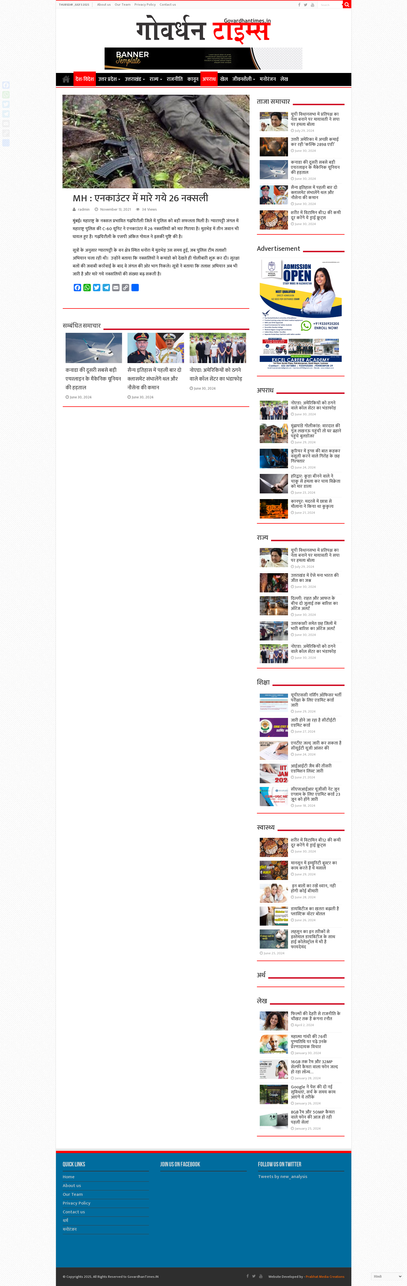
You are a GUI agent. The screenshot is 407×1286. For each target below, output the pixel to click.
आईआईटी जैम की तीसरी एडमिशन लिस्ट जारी (311, 768)
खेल (224, 79)
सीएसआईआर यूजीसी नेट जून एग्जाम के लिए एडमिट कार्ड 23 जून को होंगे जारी (315, 794)
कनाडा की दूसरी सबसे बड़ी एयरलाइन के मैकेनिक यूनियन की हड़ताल (93, 379)
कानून (192, 79)
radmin (84, 209)
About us (104, 4)
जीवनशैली (242, 79)
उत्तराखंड (133, 79)
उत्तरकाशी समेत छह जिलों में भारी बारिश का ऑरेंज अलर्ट (313, 626)
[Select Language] (387, 1276)
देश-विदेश (84, 79)
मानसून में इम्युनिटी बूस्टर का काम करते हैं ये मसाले (314, 865)
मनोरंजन (268, 79)
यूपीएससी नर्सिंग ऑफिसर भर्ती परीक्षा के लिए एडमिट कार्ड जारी (316, 700)
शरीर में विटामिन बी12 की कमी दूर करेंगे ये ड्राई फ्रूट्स (316, 215)
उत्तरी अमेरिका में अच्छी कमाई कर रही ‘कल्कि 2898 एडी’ (315, 142)
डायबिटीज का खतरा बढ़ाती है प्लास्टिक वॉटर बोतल (315, 911)
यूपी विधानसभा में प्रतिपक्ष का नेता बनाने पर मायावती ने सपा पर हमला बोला (315, 119)
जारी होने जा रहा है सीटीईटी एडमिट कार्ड (313, 723)
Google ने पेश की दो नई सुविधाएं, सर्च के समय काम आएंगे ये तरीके (313, 1092)
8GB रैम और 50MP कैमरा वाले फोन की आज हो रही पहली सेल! (313, 1117)
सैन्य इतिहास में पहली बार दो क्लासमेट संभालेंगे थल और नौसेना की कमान (154, 379)
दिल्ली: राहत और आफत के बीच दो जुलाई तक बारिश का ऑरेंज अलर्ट (314, 603)
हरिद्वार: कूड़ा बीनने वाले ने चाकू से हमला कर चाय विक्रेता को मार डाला (315, 481)
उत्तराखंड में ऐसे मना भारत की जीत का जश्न (315, 578)
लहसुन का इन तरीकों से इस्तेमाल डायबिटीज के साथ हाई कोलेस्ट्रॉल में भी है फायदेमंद (313, 939)
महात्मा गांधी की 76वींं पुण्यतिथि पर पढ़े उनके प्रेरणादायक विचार (309, 1042)
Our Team (123, 4)
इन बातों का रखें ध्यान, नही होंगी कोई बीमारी (313, 888)
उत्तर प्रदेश (107, 79)
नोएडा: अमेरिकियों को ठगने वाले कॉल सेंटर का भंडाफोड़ (216, 374)
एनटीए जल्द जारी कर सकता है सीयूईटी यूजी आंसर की (316, 745)
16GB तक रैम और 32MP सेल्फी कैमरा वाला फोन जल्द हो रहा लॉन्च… (314, 1067)
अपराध (209, 79)
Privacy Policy (145, 4)
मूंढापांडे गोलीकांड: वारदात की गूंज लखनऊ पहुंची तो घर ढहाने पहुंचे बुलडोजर (316, 431)
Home (66, 79)
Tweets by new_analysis (282, 1177)
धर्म (65, 1221)
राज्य (154, 79)
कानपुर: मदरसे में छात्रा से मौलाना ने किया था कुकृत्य (312, 504)
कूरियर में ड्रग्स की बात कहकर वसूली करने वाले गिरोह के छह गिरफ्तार (315, 456)
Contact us (168, 4)
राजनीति (175, 79)
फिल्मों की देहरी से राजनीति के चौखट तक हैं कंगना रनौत (316, 1016)
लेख (284, 79)
